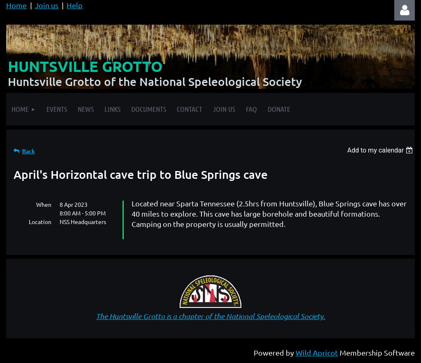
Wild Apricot (317, 352)
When (43, 204)
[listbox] (381, 150)
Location (40, 221)
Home (16, 5)
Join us (46, 5)
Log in (404, 10)
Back (28, 151)
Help (75, 5)
